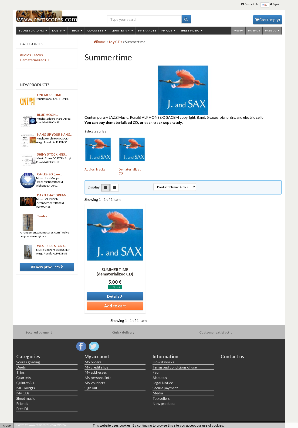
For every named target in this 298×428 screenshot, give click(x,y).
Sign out (91, 388)
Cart (267, 19)
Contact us (232, 356)
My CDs (168, 30)
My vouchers (95, 382)
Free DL (272, 30)
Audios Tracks (95, 169)
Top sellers (161, 398)
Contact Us (249, 4)
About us (159, 377)
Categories (28, 356)
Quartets (96, 30)
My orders (93, 362)
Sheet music (191, 30)
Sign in (275, 4)
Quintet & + (122, 30)
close (7, 425)
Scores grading (33, 30)
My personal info (98, 377)
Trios (76, 30)
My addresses (96, 372)
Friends (254, 30)
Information (165, 356)
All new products (47, 266)
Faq (155, 372)
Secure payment (165, 388)
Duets (58, 30)
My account (97, 356)
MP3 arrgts (147, 30)
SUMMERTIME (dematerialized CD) (115, 271)
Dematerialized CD (35, 60)
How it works (163, 362)
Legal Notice (162, 382)
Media (238, 30)
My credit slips (96, 367)
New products (35, 84)
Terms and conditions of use (174, 367)
